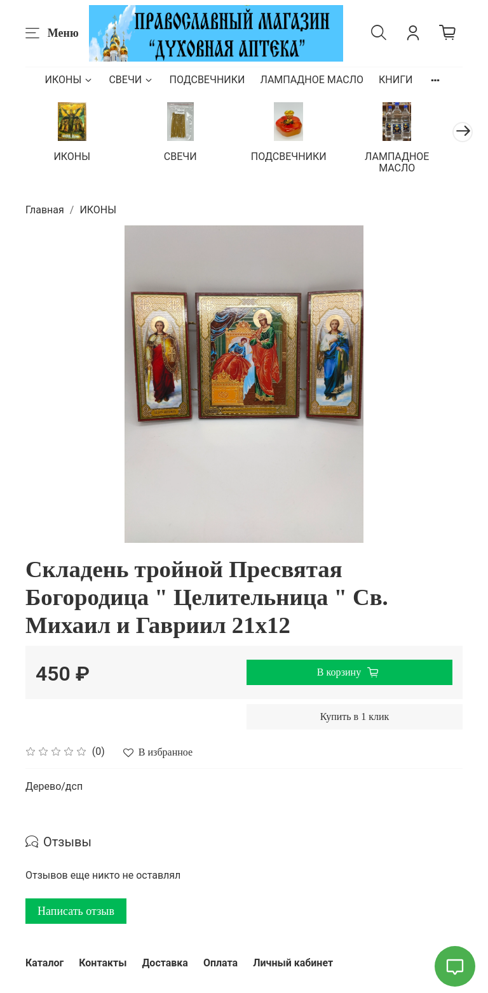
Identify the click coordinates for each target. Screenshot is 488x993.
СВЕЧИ (131, 80)
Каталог (44, 963)
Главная (44, 219)
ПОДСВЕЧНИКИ (207, 80)
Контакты (102, 963)
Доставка (165, 963)
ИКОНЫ (69, 80)
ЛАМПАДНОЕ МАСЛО (311, 80)
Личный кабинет (293, 963)
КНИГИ (395, 80)
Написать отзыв (75, 920)
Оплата (220, 963)
